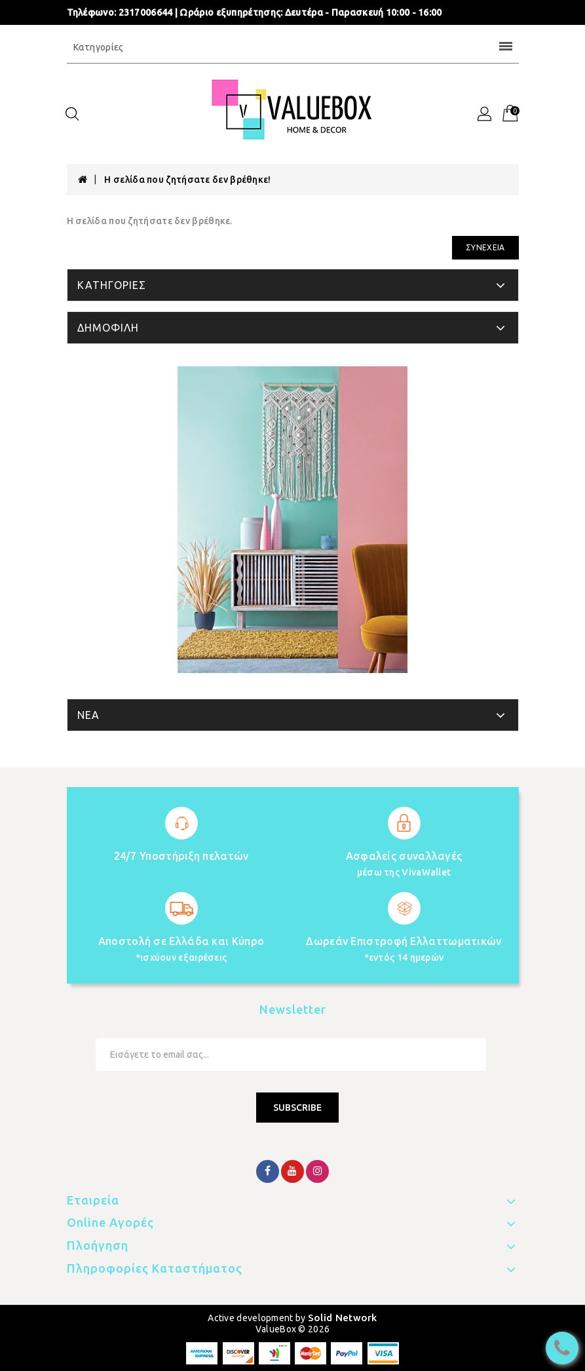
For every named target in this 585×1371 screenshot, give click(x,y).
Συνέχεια (485, 247)
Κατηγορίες (292, 47)
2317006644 (146, 12)
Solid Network (342, 1317)
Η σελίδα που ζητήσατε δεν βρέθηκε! (187, 179)
